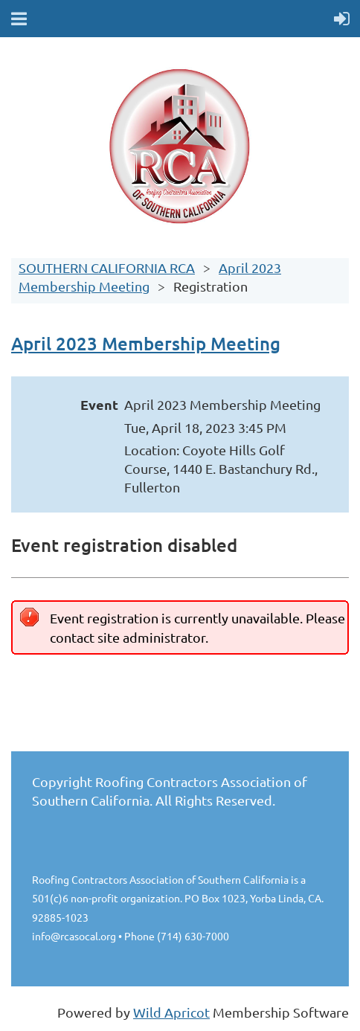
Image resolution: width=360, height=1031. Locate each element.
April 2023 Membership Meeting (145, 343)
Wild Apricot (171, 1012)
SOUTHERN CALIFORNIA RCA (107, 267)
